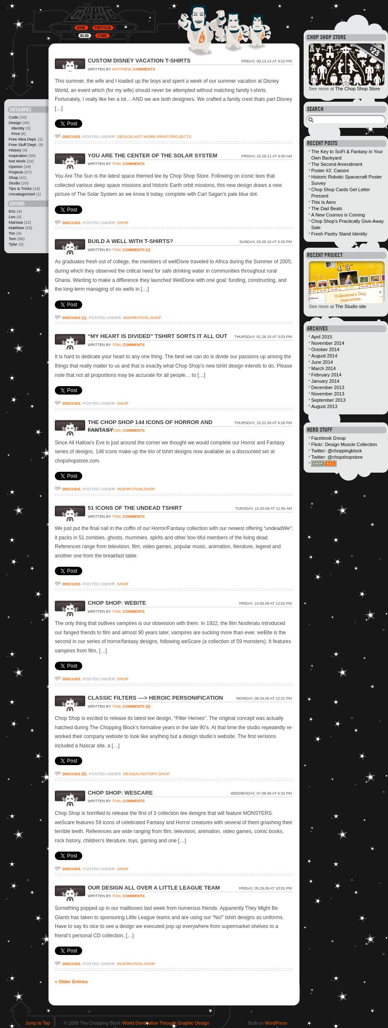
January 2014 (325, 381)
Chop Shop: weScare (120, 793)
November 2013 (327, 393)
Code (13, 117)
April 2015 (321, 336)
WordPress (276, 1022)
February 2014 (326, 374)
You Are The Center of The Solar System (152, 155)
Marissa (15, 222)
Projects (15, 172)
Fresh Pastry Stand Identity (339, 233)
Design (14, 122)
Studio (14, 183)
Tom (12, 238)
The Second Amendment (336, 164)
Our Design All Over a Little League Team (154, 888)
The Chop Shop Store (357, 88)
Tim (11, 233)
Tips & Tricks (20, 188)
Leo (11, 216)
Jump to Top (37, 1022)
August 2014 (324, 355)
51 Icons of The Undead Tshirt (135, 508)
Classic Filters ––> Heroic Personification (155, 698)
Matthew (16, 227)
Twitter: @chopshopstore (337, 457)
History (14, 150)
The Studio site (350, 306)
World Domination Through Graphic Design (165, 1022)
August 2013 (324, 406)
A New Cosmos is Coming (338, 214)
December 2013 (327, 387)
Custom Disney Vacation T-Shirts (139, 60)
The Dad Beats (326, 208)
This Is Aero (323, 202)
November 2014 (327, 343)
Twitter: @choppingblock (336, 450)
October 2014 (325, 349)
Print (15, 133)
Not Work (16, 161)
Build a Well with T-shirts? (130, 241)
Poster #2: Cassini (330, 170)
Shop (13, 177)
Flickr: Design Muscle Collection (344, 444)
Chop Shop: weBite (117, 603)
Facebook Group (328, 438)
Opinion (15, 166)
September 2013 (328, 400)
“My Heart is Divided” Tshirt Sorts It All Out (157, 336)
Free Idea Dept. (22, 139)
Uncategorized (21, 194)
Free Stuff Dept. (22, 144)
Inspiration (17, 155)
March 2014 (323, 368)
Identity (17, 128)
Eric (12, 211)
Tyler (12, 244)
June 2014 (322, 362)
